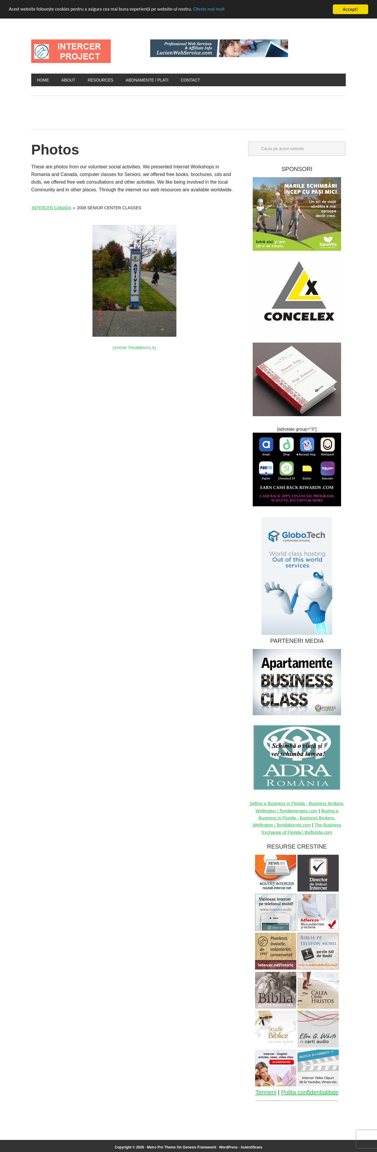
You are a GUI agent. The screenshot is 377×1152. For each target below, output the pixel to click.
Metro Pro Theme (161, 1148)
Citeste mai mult (220, 9)
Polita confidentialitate (309, 1092)
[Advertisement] (154, 111)
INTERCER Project (71, 51)
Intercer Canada (51, 208)
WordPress (228, 1148)
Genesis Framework (199, 1148)
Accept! (350, 9)
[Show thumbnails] (134, 348)
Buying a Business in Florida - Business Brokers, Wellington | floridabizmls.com (295, 818)
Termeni (265, 1092)
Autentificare (251, 1148)
